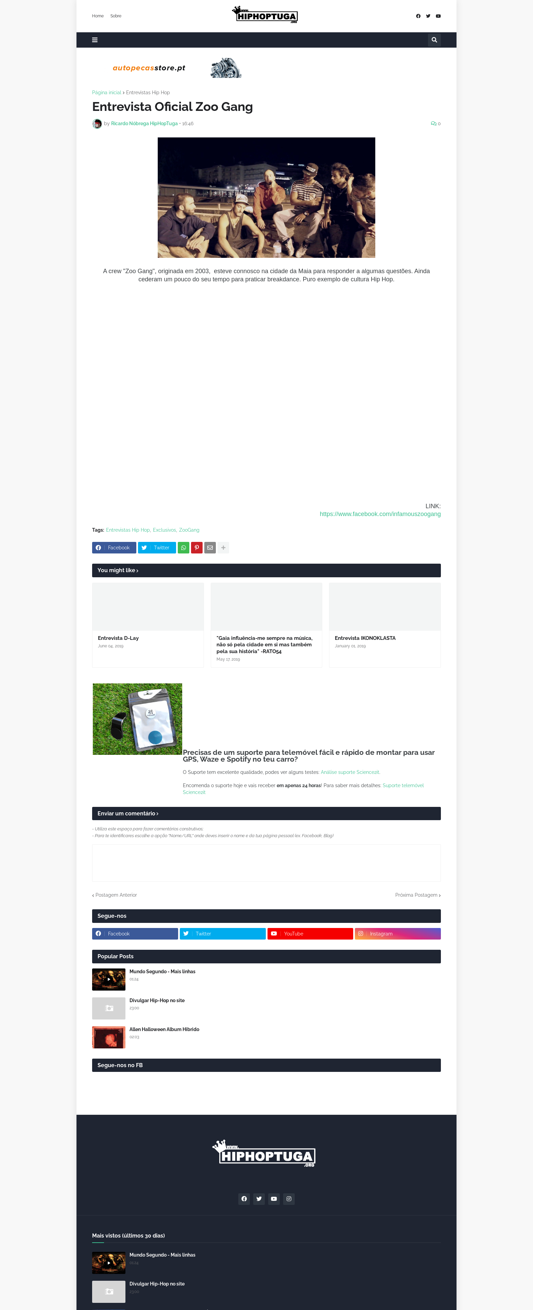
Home (98, 16)
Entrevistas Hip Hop (148, 92)
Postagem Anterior (116, 895)
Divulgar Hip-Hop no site (157, 1000)
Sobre (115, 16)
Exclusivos (164, 530)
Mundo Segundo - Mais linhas (162, 971)
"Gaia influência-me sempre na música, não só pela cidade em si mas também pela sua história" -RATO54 (264, 644)
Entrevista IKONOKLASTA (365, 638)
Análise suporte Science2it (350, 772)
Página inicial (106, 92)
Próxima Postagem (416, 895)
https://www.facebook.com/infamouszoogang (380, 514)
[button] (95, 40)
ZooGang (189, 530)
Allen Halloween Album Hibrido (164, 1029)
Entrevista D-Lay (118, 638)
